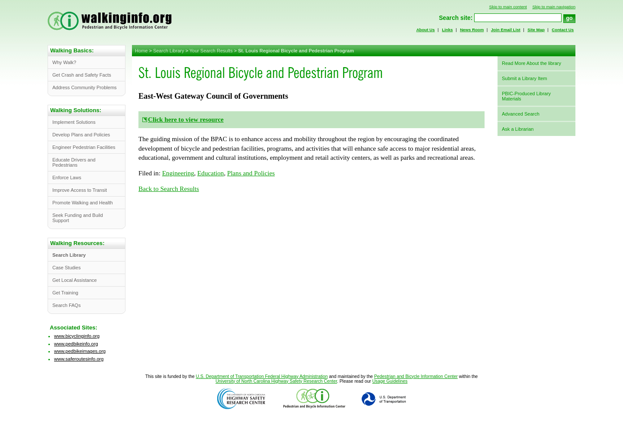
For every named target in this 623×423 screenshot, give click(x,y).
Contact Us (563, 29)
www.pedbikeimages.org (80, 351)
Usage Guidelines (389, 381)
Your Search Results (211, 50)
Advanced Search (521, 113)
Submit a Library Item (524, 78)
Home (141, 50)
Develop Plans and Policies (81, 134)
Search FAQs (66, 305)
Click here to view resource (186, 119)
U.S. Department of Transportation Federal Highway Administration (262, 376)
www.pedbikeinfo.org (76, 343)
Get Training (65, 292)
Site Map (536, 29)
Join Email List (505, 29)
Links (447, 29)
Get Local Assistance (74, 280)
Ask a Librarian (517, 129)
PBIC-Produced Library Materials (526, 96)
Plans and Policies (251, 173)
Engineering (178, 173)
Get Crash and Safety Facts (81, 74)
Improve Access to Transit (79, 190)
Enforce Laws (66, 177)
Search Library (168, 50)
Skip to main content (508, 6)
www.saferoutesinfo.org (78, 359)
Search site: (455, 18)
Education (210, 173)
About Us (425, 29)
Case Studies (66, 267)
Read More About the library (531, 63)
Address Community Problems (84, 87)
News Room (472, 29)
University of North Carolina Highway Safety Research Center (276, 381)
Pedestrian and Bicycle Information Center (416, 376)
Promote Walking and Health (82, 202)
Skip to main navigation (553, 6)
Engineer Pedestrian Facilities (84, 147)
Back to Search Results (168, 188)
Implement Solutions (74, 122)
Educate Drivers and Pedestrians (74, 162)
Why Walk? (64, 62)
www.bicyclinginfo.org (77, 336)
